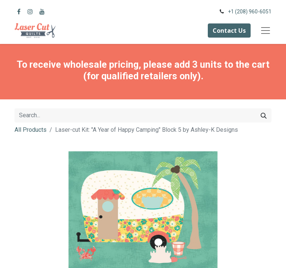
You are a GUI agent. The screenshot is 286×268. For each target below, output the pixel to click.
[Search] (263, 115)
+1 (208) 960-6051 (249, 12)
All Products (31, 129)
